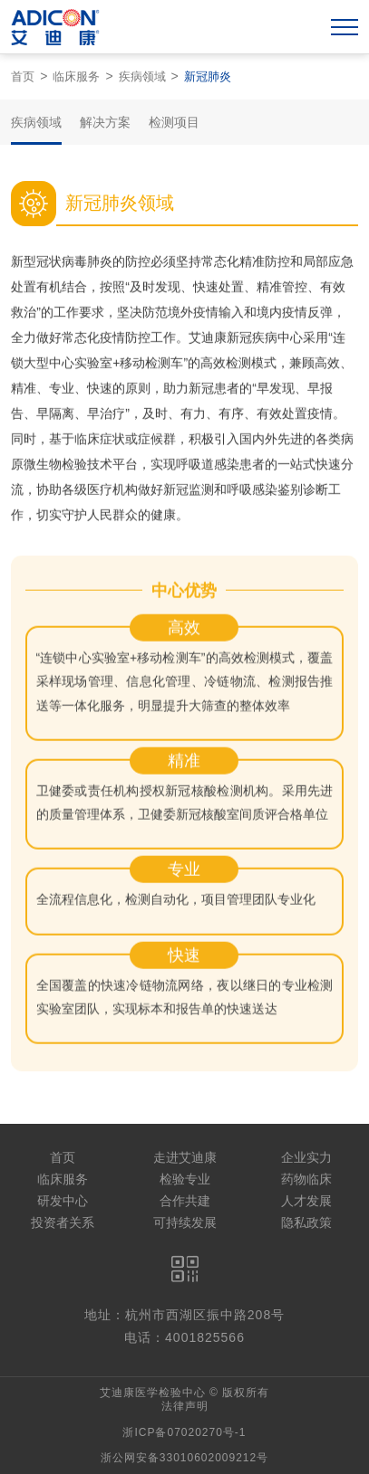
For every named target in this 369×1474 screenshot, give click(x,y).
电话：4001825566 (184, 1337)
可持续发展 (185, 1222)
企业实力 (306, 1157)
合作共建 (185, 1200)
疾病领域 (142, 76)
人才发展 (306, 1200)
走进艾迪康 (185, 1157)
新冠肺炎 (207, 76)
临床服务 (76, 76)
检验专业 (185, 1179)
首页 (22, 76)
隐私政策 (306, 1222)
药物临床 (306, 1179)
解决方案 (105, 122)
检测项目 (174, 122)
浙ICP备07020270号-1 (184, 1432)
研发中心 (62, 1200)
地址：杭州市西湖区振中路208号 (184, 1315)
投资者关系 (62, 1222)
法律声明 (185, 1406)
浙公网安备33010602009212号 (184, 1457)
